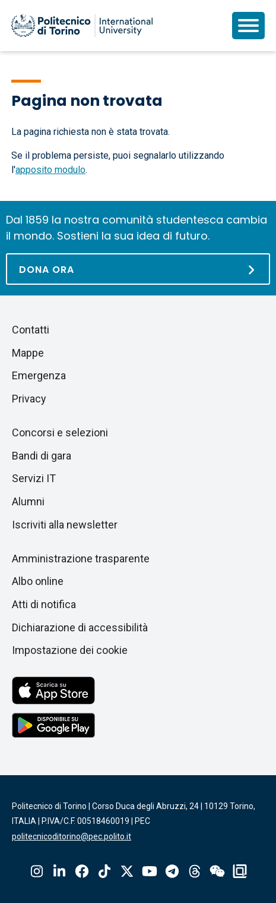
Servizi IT (34, 478)
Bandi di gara (41, 455)
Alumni (28, 501)
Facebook (82, 871)
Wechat (217, 871)
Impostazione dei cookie (70, 650)
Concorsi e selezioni (60, 432)
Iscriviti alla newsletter (65, 524)
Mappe (28, 353)
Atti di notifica (44, 604)
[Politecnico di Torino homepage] (82, 25)
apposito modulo (50, 169)
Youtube (149, 871)
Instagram (37, 871)
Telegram (172, 871)
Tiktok (104, 871)
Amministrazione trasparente (81, 558)
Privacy (29, 398)
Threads (194, 871)
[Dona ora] (138, 269)
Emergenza (39, 375)
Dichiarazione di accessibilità (80, 627)
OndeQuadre (240, 871)
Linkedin (59, 871)
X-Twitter (127, 871)
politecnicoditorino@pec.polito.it (71, 836)
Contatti (30, 329)
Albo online (38, 581)
